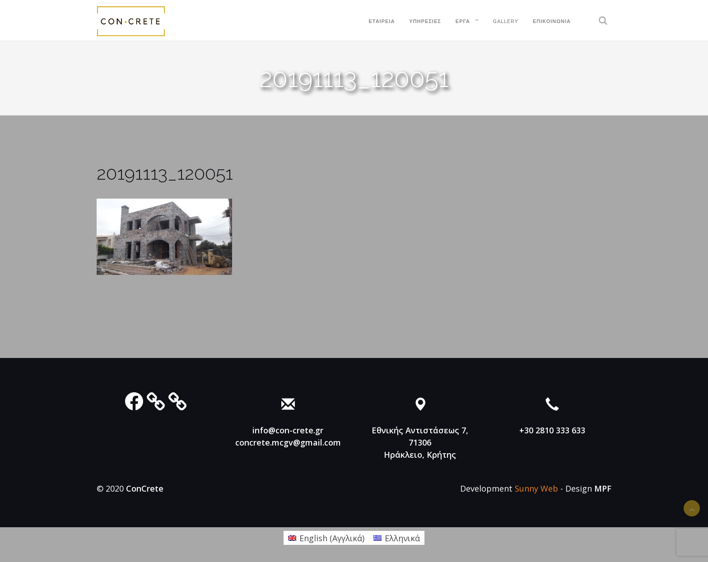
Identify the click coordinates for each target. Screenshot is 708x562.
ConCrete (144, 488)
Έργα (463, 21)
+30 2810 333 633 (552, 430)
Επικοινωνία (552, 21)
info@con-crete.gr (287, 430)
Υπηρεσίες (425, 21)
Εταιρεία (381, 21)
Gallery (505, 21)
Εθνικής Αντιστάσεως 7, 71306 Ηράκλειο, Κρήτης (420, 442)
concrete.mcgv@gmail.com (288, 442)
